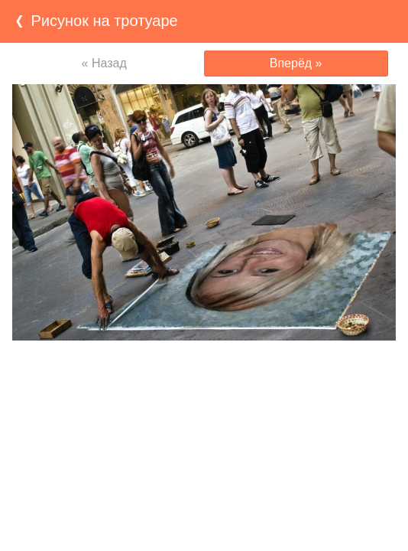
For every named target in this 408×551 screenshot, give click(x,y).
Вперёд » (296, 63)
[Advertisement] (204, 370)
